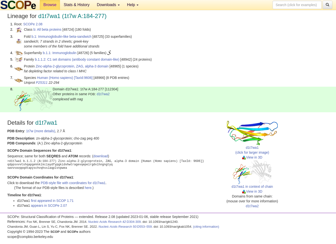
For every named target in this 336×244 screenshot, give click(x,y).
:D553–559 (125, 226)
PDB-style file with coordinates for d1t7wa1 (73, 183)
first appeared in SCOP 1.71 (52, 201)
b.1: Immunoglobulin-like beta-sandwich (61, 36)
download (100, 156)
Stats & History (76, 5)
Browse (49, 5)
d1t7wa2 (103, 94)
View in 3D (252, 157)
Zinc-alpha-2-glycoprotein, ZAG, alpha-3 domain (72, 66)
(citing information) (206, 226)
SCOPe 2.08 (32, 24)
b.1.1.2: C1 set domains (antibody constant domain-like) (77, 59)
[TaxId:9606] (83, 78)
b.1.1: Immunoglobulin (60, 53)
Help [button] (132, 5)
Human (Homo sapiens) (55, 78)
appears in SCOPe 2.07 (49, 205)
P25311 (42, 82)
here (88, 188)
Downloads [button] (108, 5)
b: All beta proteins (47, 29)
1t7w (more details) (40, 131)
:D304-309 (114, 222)
